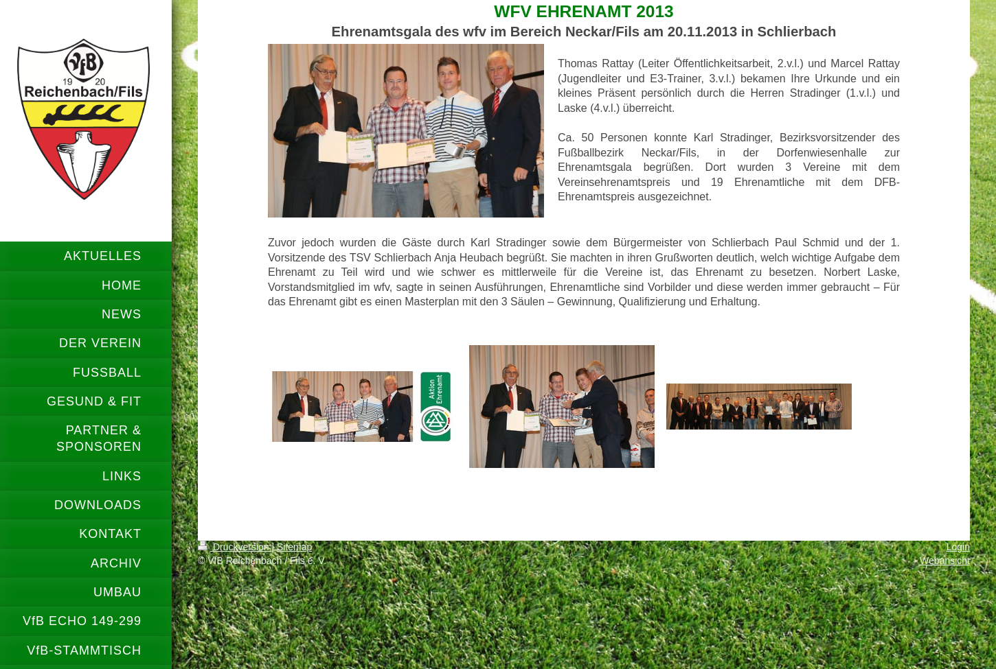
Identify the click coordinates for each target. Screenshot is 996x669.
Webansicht (945, 560)
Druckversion (234, 546)
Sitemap (294, 546)
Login (958, 546)
